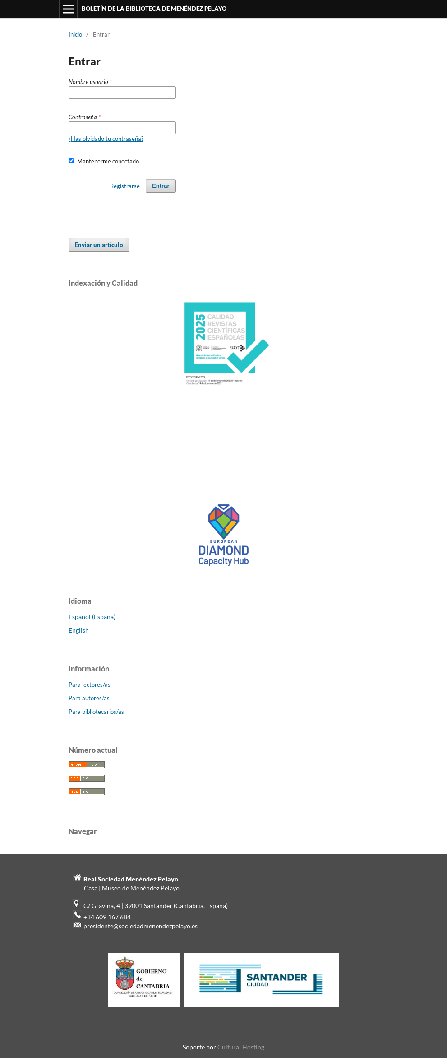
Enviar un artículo (99, 244)
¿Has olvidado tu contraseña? (106, 138)
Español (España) (92, 616)
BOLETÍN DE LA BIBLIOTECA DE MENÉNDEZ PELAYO (154, 8)
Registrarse (125, 186)
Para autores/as (89, 698)
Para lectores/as (90, 684)
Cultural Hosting (240, 1047)
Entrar (160, 185)
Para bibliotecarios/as (96, 711)
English (79, 630)
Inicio (75, 34)
